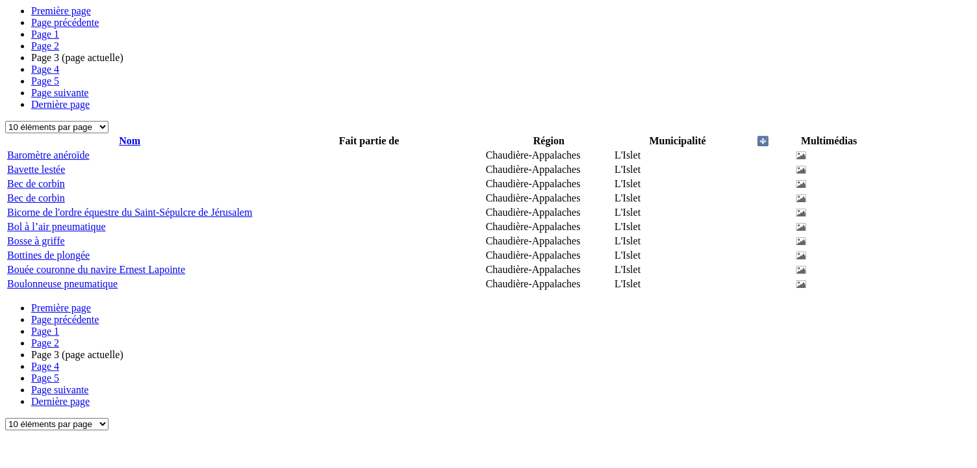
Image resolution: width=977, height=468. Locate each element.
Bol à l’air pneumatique (56, 226)
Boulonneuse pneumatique (62, 283)
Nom (129, 140)
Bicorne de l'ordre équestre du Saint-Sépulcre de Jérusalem (129, 212)
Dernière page (60, 104)
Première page (61, 10)
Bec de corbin (36, 183)
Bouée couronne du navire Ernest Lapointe (96, 269)
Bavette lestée (36, 169)
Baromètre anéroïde (48, 155)
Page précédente (65, 22)
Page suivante (59, 92)
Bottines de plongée (48, 255)
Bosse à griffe (36, 240)
